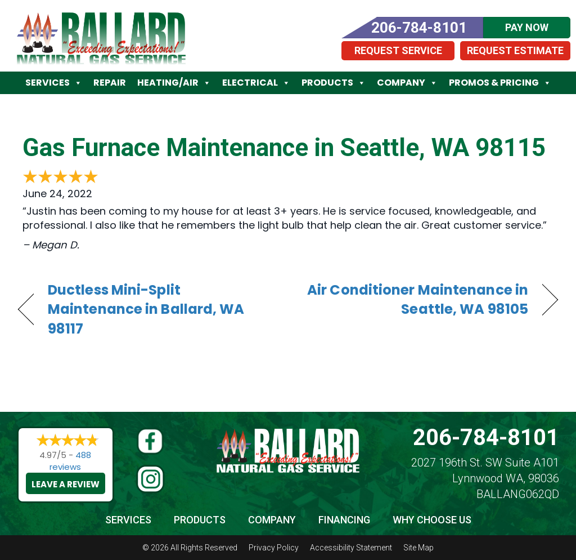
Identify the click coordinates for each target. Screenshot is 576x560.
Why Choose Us (432, 520)
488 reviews (70, 461)
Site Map (418, 547)
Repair (109, 82)
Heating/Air (174, 83)
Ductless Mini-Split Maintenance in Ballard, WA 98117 (146, 309)
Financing (344, 520)
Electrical (256, 83)
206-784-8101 (486, 437)
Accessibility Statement (351, 547)
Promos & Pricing (500, 83)
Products (334, 83)
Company (407, 83)
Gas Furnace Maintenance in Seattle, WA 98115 (284, 147)
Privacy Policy (274, 547)
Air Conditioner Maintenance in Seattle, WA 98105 (416, 300)
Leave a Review (66, 484)
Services (53, 83)
